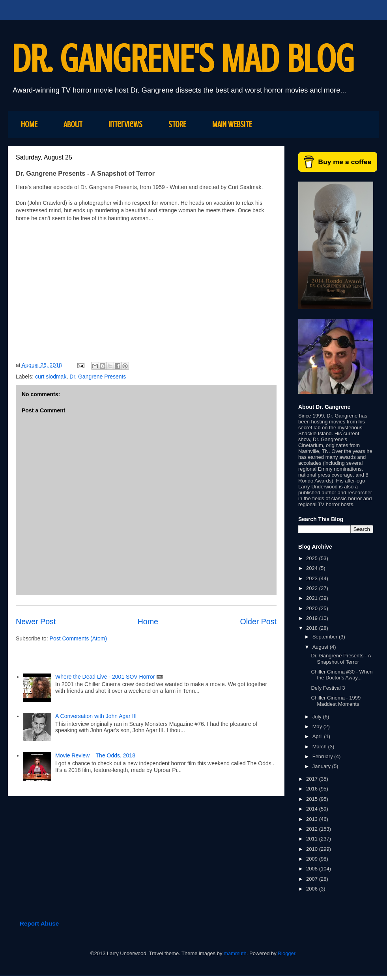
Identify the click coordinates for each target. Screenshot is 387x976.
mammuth (235, 953)
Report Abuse (39, 923)
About (73, 124)
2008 (312, 869)
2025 (312, 558)
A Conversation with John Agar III (96, 716)
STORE (177, 124)
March (320, 747)
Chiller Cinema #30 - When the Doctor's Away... (341, 675)
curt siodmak (50, 376)
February (323, 756)
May (317, 726)
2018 (312, 628)
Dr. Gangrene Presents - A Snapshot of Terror (341, 659)
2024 (312, 568)
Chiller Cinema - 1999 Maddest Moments (336, 701)
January (322, 766)
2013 (312, 819)
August (321, 647)
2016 (312, 789)
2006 (312, 889)
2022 (312, 588)
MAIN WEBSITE (232, 124)
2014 (312, 809)
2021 (312, 598)
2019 (312, 618)
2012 (312, 829)
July (317, 717)
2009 (312, 859)
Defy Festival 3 (328, 688)
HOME (29, 124)
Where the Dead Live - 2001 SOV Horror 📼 (109, 677)
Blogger (286, 953)
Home (148, 621)
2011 (312, 839)
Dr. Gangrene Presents (97, 376)
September (325, 637)
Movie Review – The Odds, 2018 (95, 755)
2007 (312, 879)
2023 (312, 578)
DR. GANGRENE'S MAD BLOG (183, 59)
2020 (312, 608)
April (318, 736)
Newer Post (36, 621)
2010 (312, 849)
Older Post (258, 621)
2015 (312, 799)
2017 (312, 779)
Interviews (125, 124)
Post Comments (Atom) (78, 638)
